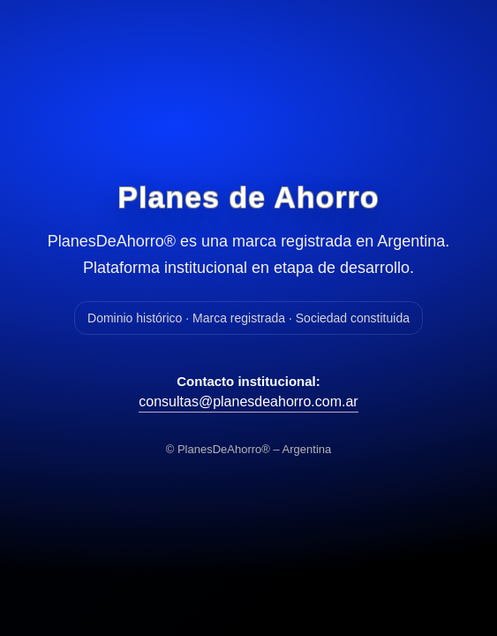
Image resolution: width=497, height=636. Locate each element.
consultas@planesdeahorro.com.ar (248, 401)
